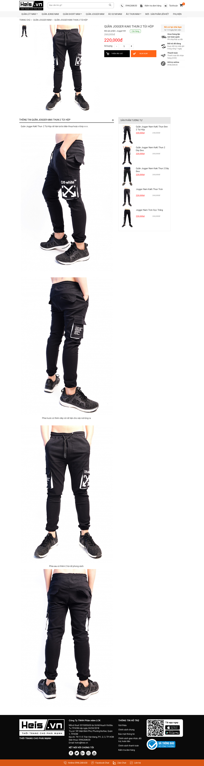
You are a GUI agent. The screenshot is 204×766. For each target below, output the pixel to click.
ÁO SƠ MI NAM (115, 14)
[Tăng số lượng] (131, 46)
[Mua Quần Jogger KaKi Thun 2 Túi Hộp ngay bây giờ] (143, 53)
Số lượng (108, 46)
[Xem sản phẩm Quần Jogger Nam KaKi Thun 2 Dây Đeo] (127, 155)
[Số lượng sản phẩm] (124, 46)
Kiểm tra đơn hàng (126, 750)
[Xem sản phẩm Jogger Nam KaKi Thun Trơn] (127, 197)
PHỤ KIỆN (177, 14)
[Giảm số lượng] (116, 46)
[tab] (66, 120)
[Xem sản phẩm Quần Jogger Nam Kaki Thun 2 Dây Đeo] (127, 176)
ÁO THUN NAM (133, 14)
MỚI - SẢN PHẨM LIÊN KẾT (157, 14)
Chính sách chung (126, 729)
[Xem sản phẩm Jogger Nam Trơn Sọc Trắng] (127, 218)
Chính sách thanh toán (128, 745)
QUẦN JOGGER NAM (95, 14)
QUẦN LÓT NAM (28, 14)
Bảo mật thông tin (126, 734)
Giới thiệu (122, 725)
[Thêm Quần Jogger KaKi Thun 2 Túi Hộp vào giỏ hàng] (117, 53)
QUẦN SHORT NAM (71, 14)
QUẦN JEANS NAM (50, 14)
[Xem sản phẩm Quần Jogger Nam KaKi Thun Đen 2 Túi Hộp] (127, 135)
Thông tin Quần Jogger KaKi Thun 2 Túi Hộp (66, 120)
